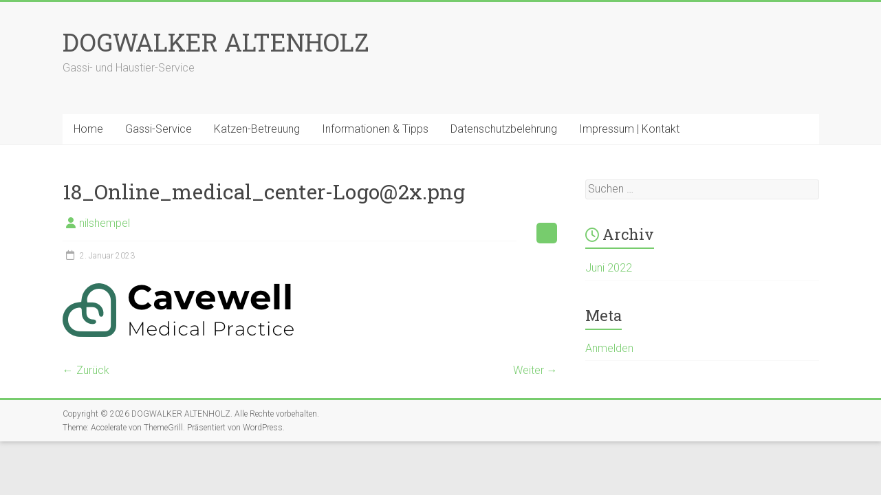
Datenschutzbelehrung (503, 128)
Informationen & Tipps (375, 128)
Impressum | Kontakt (629, 128)
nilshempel (104, 223)
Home (88, 128)
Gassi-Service (158, 128)
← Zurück (86, 370)
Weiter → (535, 370)
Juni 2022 (608, 267)
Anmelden (609, 348)
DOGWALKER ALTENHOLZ (216, 41)
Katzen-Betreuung (257, 128)
